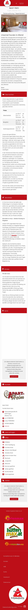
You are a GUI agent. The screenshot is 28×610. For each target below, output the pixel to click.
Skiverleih (14, 235)
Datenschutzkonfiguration (10, 607)
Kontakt (6, 384)
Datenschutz (6, 582)
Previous (3, 24)
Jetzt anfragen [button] (8, 432)
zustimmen (14, 376)
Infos (5, 437)
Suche (5, 572)
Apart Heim (14, 9)
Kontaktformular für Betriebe (11, 556)
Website (7, 426)
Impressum (6, 577)
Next (25, 24)
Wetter (6, 480)
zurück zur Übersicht (21, 3)
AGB (4, 566)
